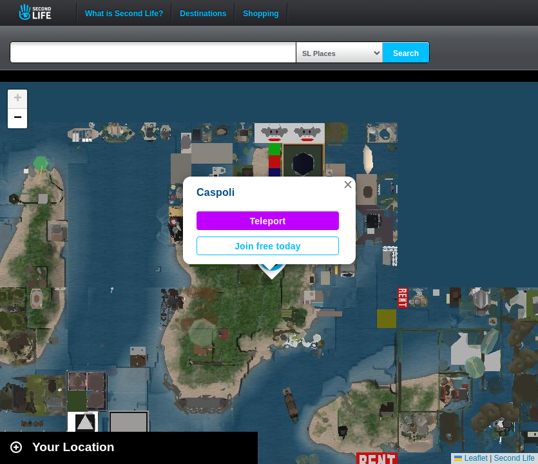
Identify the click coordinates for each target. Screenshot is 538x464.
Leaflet (470, 458)
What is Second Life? (124, 12)
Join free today (268, 246)
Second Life (42, 12)
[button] (348, 184)
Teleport (268, 221)
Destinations (203, 12)
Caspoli (216, 192)
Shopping (260, 12)
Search (406, 53)
